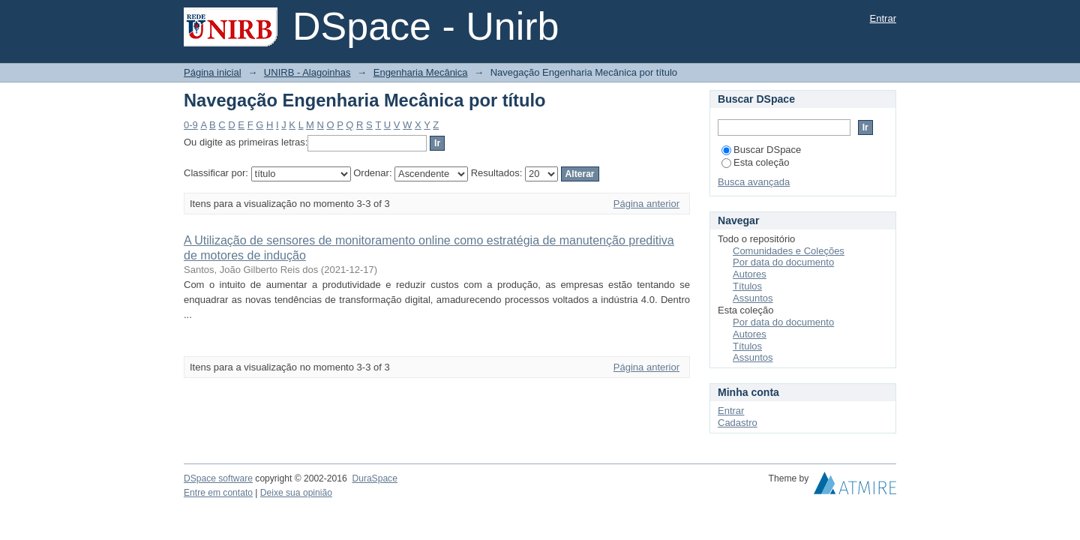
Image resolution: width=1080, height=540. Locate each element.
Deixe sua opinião (296, 493)
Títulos (747, 286)
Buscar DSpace (761, 149)
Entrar (883, 18)
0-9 (191, 124)
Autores (749, 274)
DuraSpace (374, 478)
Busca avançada (754, 182)
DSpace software (218, 478)
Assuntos (752, 298)
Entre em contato (218, 493)
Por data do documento (783, 262)
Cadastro (738, 422)
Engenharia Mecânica (421, 72)
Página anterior (647, 203)
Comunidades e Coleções (788, 250)
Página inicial (213, 72)
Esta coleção (755, 162)
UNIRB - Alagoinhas (307, 72)
